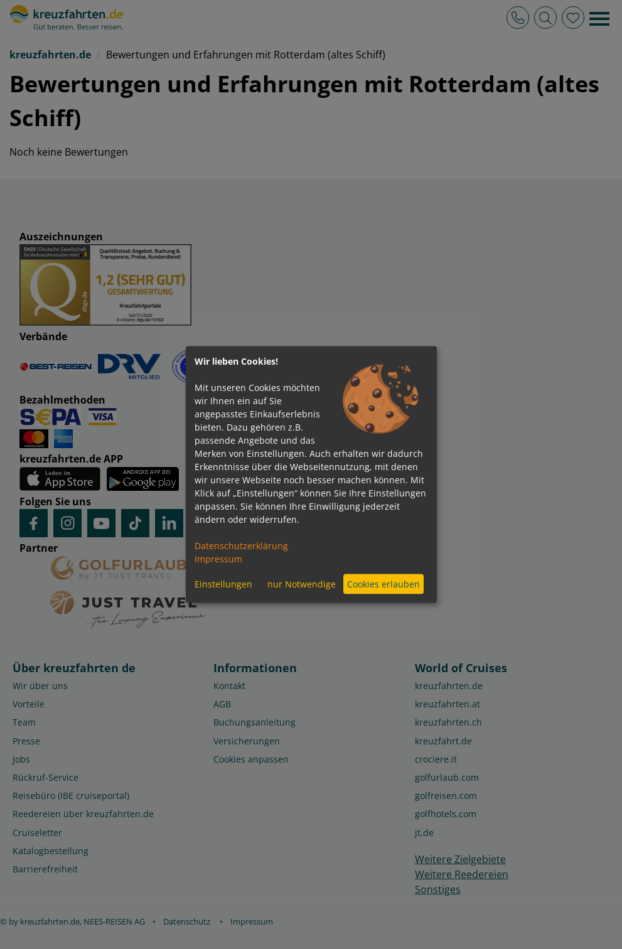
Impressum (218, 558)
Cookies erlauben (383, 584)
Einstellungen (223, 584)
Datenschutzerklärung (241, 545)
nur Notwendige (301, 584)
